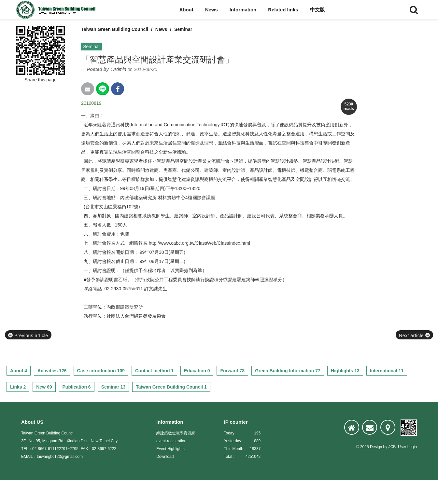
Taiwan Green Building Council (114, 29)
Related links (283, 9)
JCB (392, 447)
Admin (119, 69)
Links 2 (18, 387)
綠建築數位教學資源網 (175, 433)
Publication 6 (77, 387)
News (211, 9)
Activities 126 (52, 370)
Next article (414, 335)
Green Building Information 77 (287, 370)
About (186, 9)
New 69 (44, 387)
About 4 (18, 370)
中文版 (317, 9)
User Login (407, 447)
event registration (171, 441)
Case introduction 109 (101, 370)
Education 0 (197, 370)
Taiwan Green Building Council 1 (171, 387)
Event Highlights (170, 448)
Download (165, 456)
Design (376, 447)
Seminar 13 (113, 387)
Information (243, 9)
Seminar (183, 29)
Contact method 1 (154, 370)
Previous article (28, 335)
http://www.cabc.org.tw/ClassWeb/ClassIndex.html (199, 243)
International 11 (386, 370)
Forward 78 (232, 370)
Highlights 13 (345, 370)
